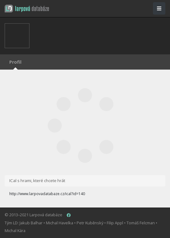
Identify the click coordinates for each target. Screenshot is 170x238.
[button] (27, 8)
